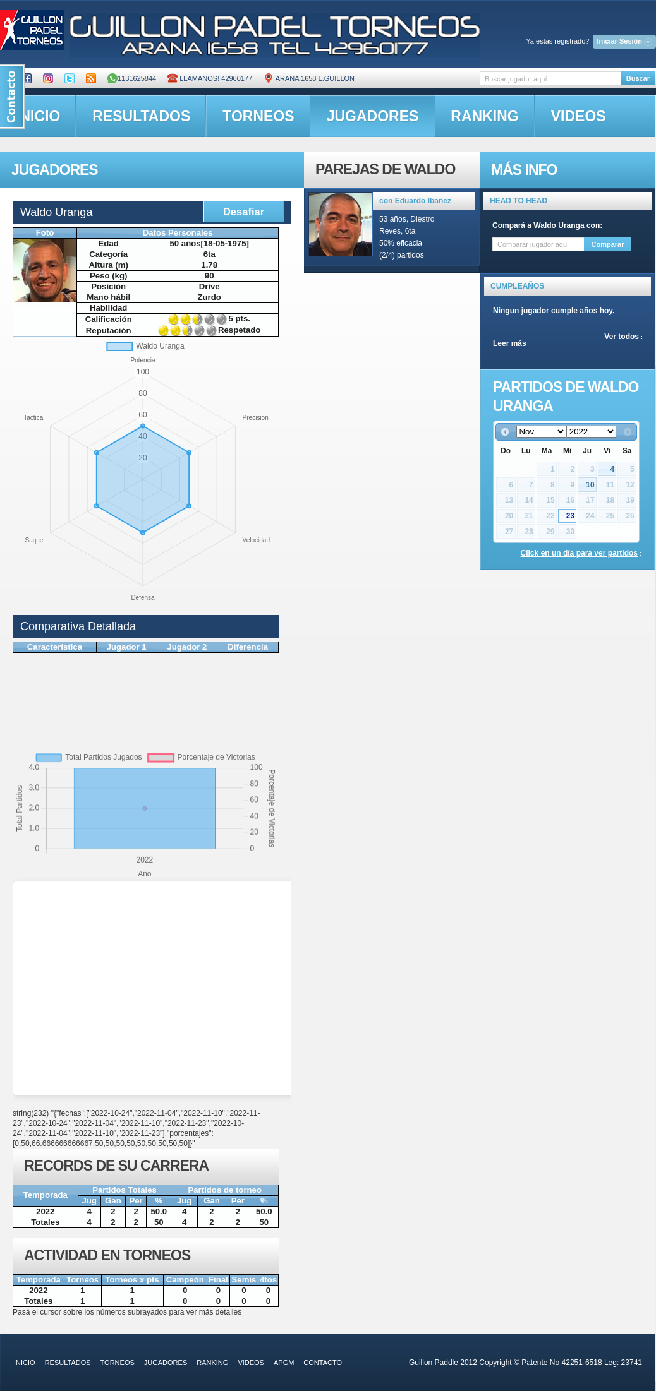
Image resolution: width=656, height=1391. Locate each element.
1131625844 (131, 78)
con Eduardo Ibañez (415, 200)
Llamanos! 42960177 (209, 78)
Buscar (638, 78)
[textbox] (550, 78)
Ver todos (621, 336)
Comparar (608, 244)
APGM (284, 1362)
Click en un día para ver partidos (579, 553)
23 (570, 515)
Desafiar (243, 211)
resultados (141, 116)
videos (578, 116)
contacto (322, 1362)
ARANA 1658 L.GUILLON (309, 78)
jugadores (373, 116)
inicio (24, 1362)
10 (590, 485)
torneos (258, 116)
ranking (484, 116)
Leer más (509, 343)
